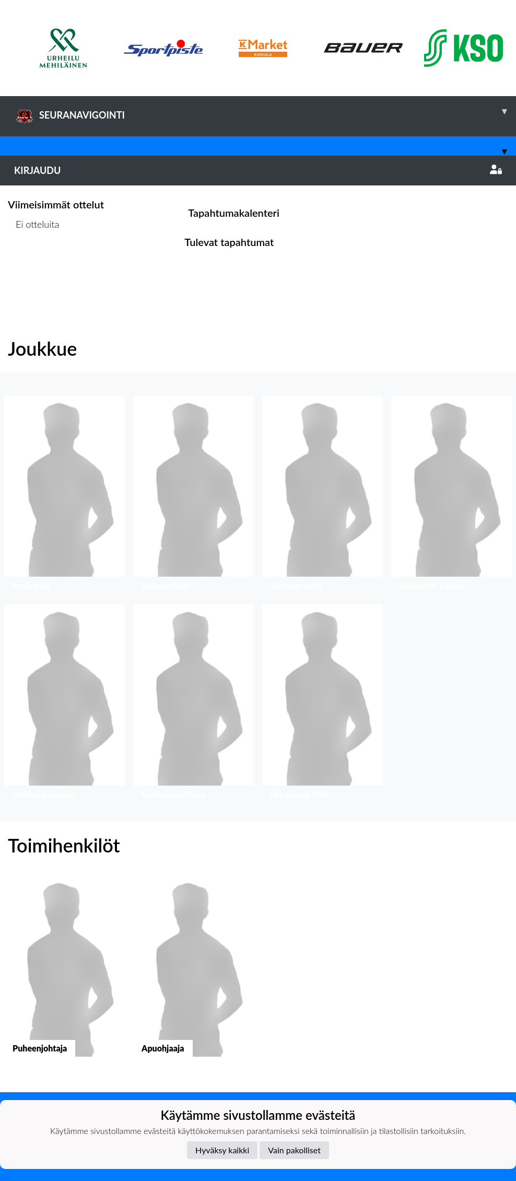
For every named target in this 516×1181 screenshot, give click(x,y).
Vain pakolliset (294, 1150)
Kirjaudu (258, 170)
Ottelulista (34, 265)
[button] (64, 495)
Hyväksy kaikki (222, 1150)
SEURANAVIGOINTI (265, 111)
